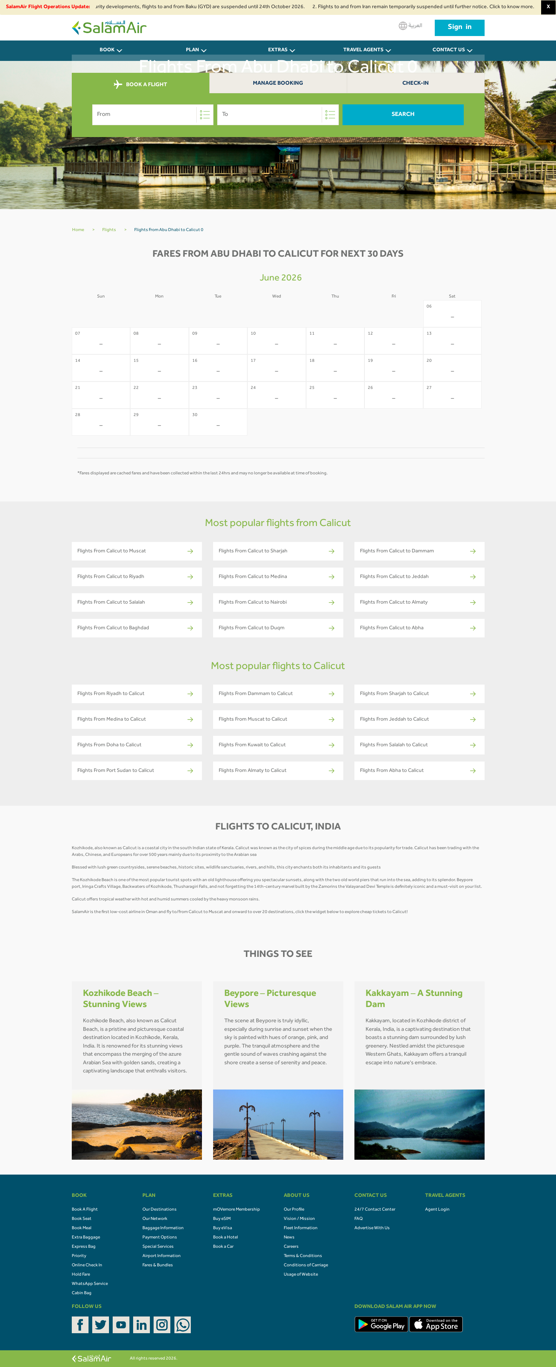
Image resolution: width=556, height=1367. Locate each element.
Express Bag (84, 1247)
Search (403, 115)
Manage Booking (278, 84)
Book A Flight (85, 1210)
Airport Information (161, 1256)
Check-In (415, 84)
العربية (410, 26)
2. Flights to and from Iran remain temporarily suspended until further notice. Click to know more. (429, 7)
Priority (79, 1256)
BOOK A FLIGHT (140, 85)
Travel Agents (363, 50)
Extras (277, 50)
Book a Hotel (225, 1238)
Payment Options (159, 1238)
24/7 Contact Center (374, 1210)
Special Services (158, 1247)
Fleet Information (301, 1228)
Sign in (460, 28)
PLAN (192, 50)
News (289, 1238)
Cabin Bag (81, 1293)
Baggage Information (163, 1228)
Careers (291, 1247)
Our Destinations (159, 1210)
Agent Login (437, 1210)
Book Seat (81, 1219)
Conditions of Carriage (306, 1265)
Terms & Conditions (303, 1256)
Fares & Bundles (157, 1265)
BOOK (107, 50)
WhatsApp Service (90, 1284)
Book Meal (81, 1228)
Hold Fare (81, 1275)
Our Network (154, 1219)
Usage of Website (301, 1275)
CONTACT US (449, 50)
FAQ (358, 1219)
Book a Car (223, 1247)
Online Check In (87, 1265)
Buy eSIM (222, 1219)
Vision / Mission (299, 1219)
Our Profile (294, 1210)
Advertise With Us (372, 1228)
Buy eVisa (222, 1228)
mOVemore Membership (236, 1210)
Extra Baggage (86, 1238)
